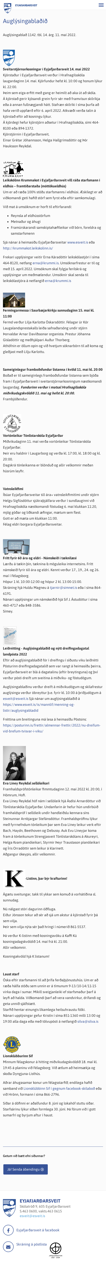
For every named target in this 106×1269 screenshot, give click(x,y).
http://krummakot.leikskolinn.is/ (28, 248)
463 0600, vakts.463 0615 (42, 1211)
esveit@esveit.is (16, 699)
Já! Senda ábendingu (23, 1169)
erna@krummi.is (46, 263)
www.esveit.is (77, 242)
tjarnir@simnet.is (63, 587)
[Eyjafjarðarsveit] (9, 1216)
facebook (8, 1230)
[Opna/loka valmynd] (101, 5)
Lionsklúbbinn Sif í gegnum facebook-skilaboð (59, 1088)
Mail (8, 1246)
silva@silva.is (87, 1021)
